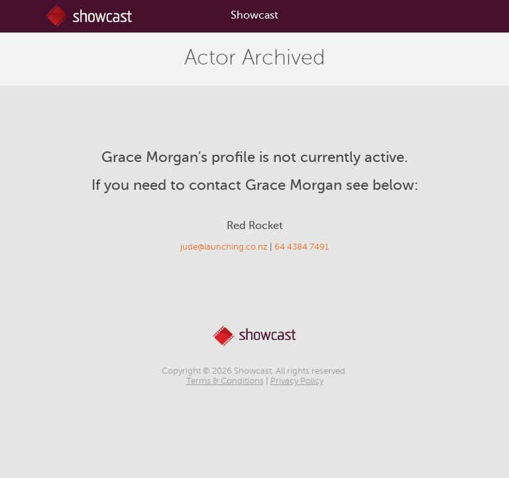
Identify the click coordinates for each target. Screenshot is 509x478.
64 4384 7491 (301, 247)
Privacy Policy (296, 381)
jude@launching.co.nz (224, 247)
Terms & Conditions (225, 381)
